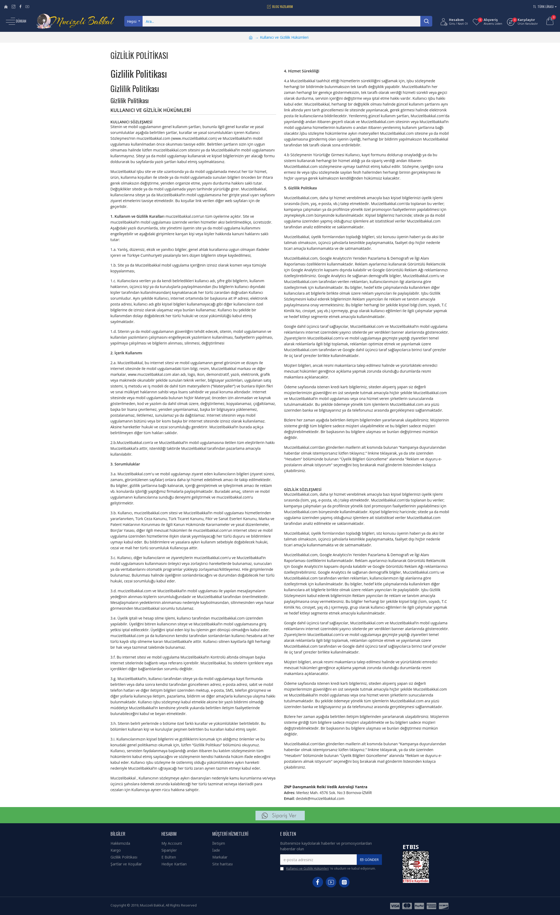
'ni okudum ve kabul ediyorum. (328, 868)
